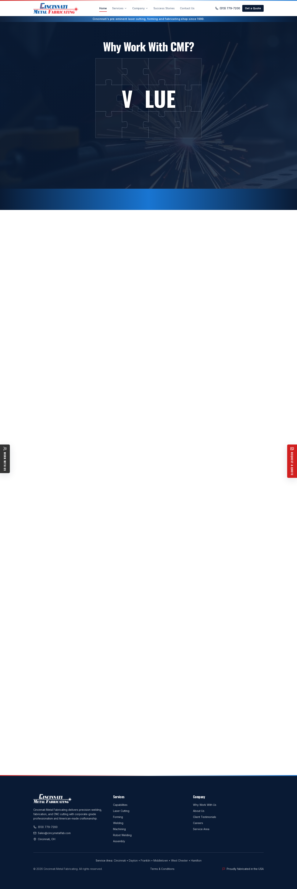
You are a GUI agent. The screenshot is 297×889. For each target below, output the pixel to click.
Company (140, 8)
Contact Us (187, 8)
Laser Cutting (121, 810)
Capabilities (120, 804)
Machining (119, 829)
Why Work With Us (204, 804)
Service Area (201, 829)
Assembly (119, 841)
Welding (118, 823)
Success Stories (164, 8)
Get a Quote (253, 8)
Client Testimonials (204, 817)
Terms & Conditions (162, 868)
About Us (198, 810)
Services (119, 8)
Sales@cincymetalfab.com (52, 833)
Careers (198, 823)
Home (103, 9)
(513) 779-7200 (227, 8)
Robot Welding (122, 835)
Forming (118, 817)
